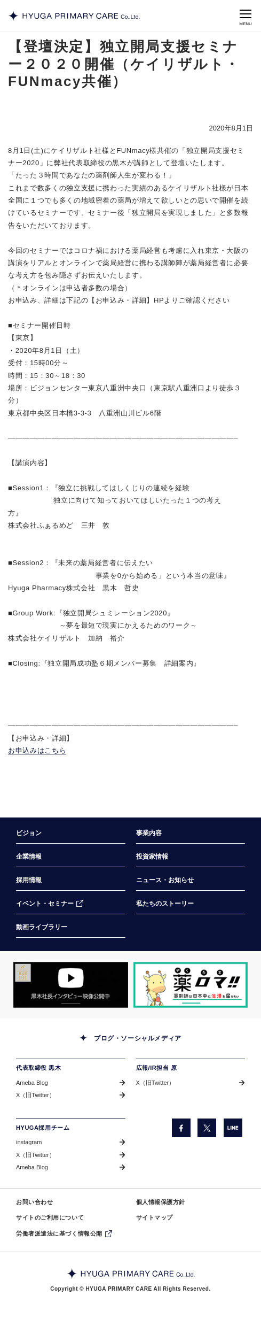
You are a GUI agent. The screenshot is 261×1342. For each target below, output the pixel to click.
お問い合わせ (34, 1202)
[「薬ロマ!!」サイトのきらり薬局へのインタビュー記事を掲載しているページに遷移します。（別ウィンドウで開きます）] (190, 985)
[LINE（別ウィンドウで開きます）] (233, 1128)
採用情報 (29, 880)
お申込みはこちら (37, 750)
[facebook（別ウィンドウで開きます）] (181, 1128)
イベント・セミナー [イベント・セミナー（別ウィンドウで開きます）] (45, 903)
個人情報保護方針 (160, 1202)
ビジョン (29, 833)
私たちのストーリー (165, 903)
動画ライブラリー (41, 927)
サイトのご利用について (50, 1217)
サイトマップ (154, 1217)
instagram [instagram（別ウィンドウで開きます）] (29, 1142)
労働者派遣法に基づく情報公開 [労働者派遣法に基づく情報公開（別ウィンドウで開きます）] (59, 1233)
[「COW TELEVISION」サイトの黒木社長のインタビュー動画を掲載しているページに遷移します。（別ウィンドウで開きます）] (70, 985)
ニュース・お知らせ (165, 880)
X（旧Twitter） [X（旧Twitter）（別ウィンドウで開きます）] (35, 1095)
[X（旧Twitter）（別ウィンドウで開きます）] (206, 1128)
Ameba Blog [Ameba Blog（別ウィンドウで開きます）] (32, 1082)
